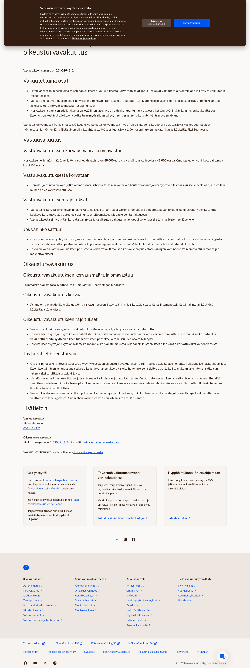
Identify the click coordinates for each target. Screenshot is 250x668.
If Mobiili (53, 488)
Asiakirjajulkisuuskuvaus (152, 651)
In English (202, 651)
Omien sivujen (36, 488)
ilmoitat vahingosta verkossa (60, 480)
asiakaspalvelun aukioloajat (101, 442)
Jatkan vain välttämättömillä (156, 23)
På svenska (181, 651)
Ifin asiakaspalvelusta (88, 452)
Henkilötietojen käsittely (61, 651)
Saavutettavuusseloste (116, 651)
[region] (125, 23)
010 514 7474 (31, 428)
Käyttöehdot (30, 651)
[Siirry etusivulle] (26, 567)
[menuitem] (222, 656)
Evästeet (89, 651)
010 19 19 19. (57, 442)
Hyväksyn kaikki (191, 22)
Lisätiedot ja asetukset (84, 38)
